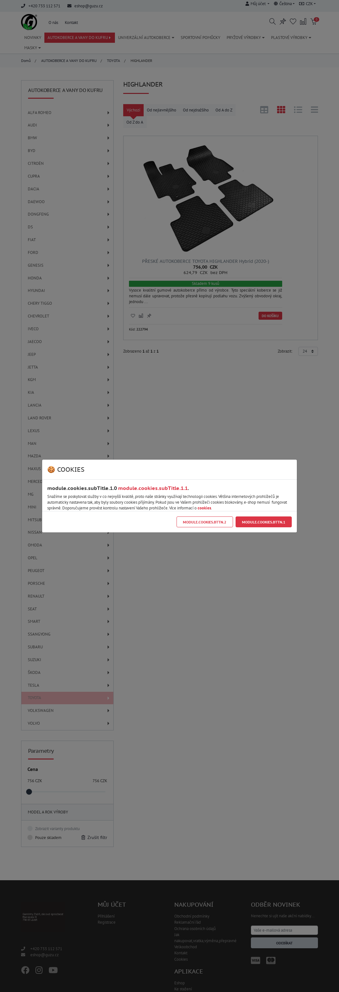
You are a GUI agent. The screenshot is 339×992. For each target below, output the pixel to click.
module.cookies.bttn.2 (204, 522)
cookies (204, 508)
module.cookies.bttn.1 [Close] (263, 522)
